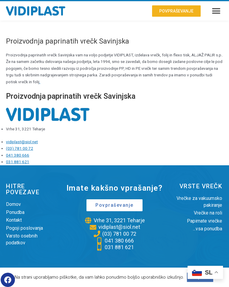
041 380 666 (17, 155)
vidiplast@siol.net (22, 141)
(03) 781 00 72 (19, 148)
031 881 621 (17, 161)
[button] (216, 11)
